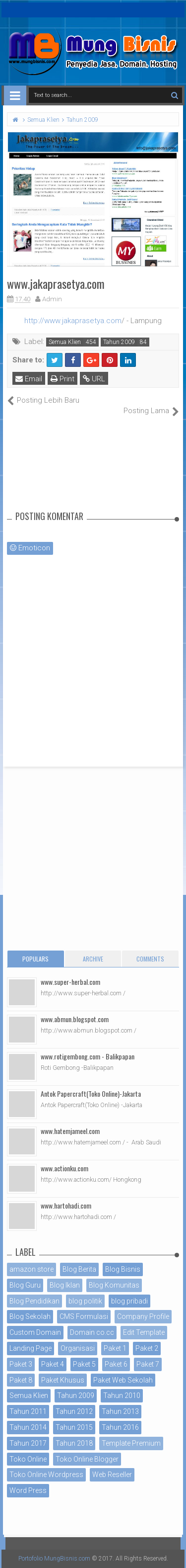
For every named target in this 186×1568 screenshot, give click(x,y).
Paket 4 (52, 1364)
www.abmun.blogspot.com (75, 1019)
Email (28, 378)
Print (62, 378)
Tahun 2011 (28, 1411)
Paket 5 (84, 1364)
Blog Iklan (65, 1285)
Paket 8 (20, 1380)
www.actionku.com (64, 1168)
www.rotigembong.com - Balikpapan (87, 1056)
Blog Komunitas (114, 1285)
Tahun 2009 (119, 342)
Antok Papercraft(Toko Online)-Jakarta (91, 1093)
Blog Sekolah (30, 1316)
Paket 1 (115, 1348)
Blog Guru (25, 1285)
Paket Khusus (62, 1380)
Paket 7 (147, 1364)
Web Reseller (112, 1475)
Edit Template (144, 1332)
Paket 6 (116, 1364)
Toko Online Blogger (87, 1459)
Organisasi (78, 1348)
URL (94, 378)
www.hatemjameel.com (70, 1131)
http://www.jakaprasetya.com (73, 320)
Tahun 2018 (74, 1443)
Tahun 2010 (121, 1395)
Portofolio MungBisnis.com (54, 1558)
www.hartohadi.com (66, 1205)
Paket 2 (146, 1348)
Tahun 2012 (74, 1411)
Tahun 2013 (120, 1411)
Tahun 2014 (28, 1427)
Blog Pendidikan (34, 1301)
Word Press (28, 1490)
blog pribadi (129, 1301)
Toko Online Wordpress (46, 1475)
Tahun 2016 (120, 1427)
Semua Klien (65, 342)
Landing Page (30, 1348)
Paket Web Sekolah (123, 1380)
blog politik (85, 1301)
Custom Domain (35, 1332)
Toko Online (28, 1459)
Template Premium (131, 1443)
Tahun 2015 (74, 1427)
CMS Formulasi (84, 1316)
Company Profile (143, 1316)
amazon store (31, 1269)
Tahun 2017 (28, 1443)
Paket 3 (20, 1364)
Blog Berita (79, 1269)
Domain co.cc (92, 1332)
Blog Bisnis (122, 1269)
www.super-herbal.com (70, 981)
